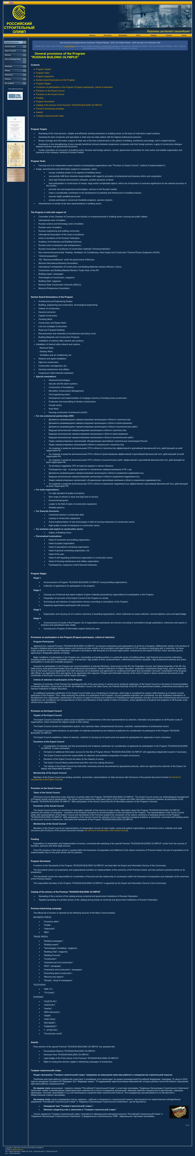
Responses (9, 75)
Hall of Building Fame (13, 59)
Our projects (9, 83)
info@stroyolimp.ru (17, 1149)
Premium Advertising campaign (50, 109)
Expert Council (10, 51)
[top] (187, 1125)
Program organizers (45, 76)
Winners (8, 55)
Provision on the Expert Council (50, 91)
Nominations (123, 35)
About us (92, 35)
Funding (39, 98)
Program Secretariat (45, 101)
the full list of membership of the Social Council (106, 830)
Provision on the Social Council (50, 94)
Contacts (169, 35)
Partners (8, 79)
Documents (107, 35)
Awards (39, 112)
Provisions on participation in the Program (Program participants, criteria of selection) (74, 87)
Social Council (10, 46)
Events (184, 35)
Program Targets (43, 69)
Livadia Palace (69, 46)
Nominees (8, 66)
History (7, 71)
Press (138, 35)
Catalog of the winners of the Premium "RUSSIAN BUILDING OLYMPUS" (69, 105)
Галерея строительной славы (50, 116)
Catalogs (153, 35)
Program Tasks (42, 73)
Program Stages (43, 84)
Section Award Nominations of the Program (55, 80)
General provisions (12, 42)
